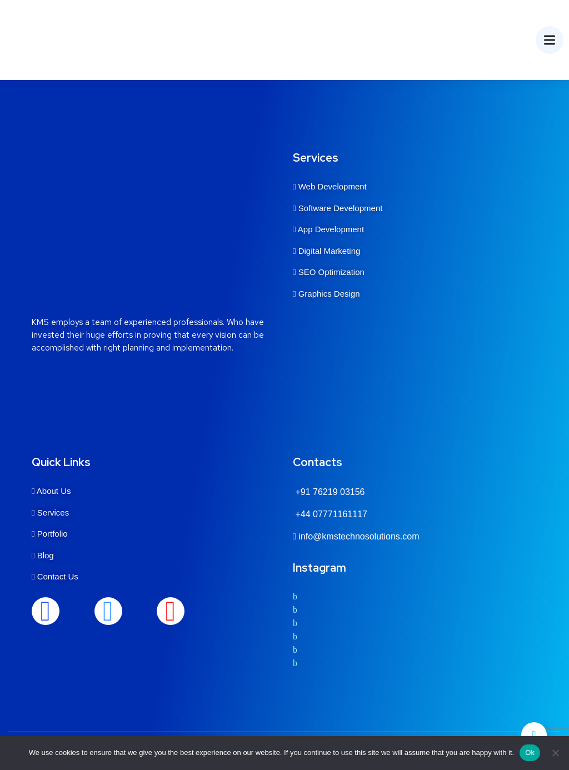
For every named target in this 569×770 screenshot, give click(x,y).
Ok (530, 752)
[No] (555, 752)
